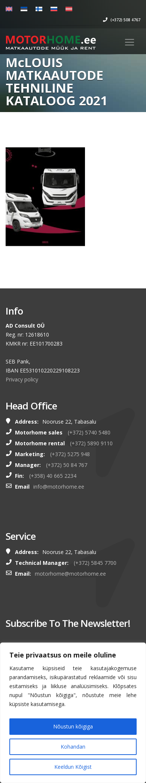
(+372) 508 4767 (121, 19)
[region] (73, 713)
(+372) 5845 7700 (95, 562)
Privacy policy (22, 379)
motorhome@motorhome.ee (70, 573)
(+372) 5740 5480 (89, 432)
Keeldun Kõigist (73, 766)
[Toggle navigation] (129, 42)
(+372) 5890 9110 (91, 443)
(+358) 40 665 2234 (52, 475)
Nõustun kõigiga (73, 726)
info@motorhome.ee (58, 486)
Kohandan (73, 746)
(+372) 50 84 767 (66, 464)
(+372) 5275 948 (70, 454)
